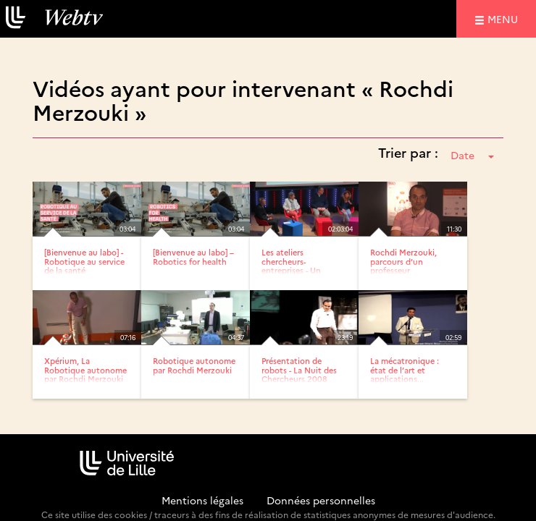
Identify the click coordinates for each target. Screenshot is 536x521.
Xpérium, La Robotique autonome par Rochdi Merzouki (85, 369)
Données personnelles (321, 500)
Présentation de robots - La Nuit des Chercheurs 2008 (299, 369)
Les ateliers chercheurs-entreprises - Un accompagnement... (299, 265)
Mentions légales (202, 500)
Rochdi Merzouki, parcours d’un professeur (403, 261)
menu (505, 18)
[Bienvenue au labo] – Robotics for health (193, 256)
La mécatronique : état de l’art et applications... (404, 369)
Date (472, 155)
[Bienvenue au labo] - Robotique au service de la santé (84, 261)
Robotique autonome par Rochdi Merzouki (194, 365)
